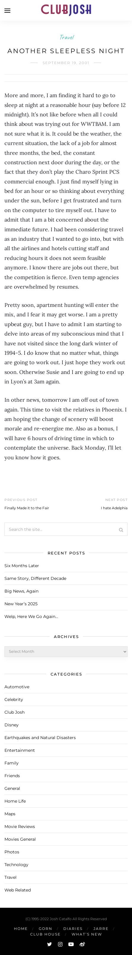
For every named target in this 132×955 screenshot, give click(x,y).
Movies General (20, 839)
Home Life (15, 801)
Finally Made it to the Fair (26, 508)
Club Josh (14, 712)
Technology (16, 864)
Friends (12, 775)
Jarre (101, 928)
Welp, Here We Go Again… (31, 616)
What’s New (87, 934)
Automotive (16, 686)
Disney (11, 725)
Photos (11, 852)
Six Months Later (21, 565)
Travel (66, 36)
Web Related (17, 890)
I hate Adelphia (114, 508)
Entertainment (19, 750)
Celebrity (13, 699)
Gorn (45, 928)
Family (11, 763)
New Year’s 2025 (21, 603)
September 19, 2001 (66, 63)
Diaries (73, 928)
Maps (9, 813)
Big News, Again (21, 591)
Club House (45, 934)
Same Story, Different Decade (35, 578)
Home (21, 928)
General (12, 788)
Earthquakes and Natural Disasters (40, 737)
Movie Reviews (19, 826)
